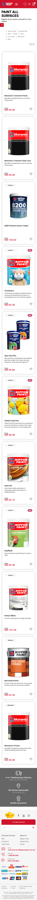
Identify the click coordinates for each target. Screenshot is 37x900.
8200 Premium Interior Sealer (16, 226)
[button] (31, 108)
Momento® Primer (12, 746)
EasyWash (8, 551)
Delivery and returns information (18, 779)
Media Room (24, 841)
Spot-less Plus (10, 356)
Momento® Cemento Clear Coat (17, 161)
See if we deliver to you (18, 792)
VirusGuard (9, 291)
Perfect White (10, 616)
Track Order (5, 844)
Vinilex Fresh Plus (11, 421)
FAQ (2, 839)
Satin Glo (8, 486)
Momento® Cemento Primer (16, 96)
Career (22, 844)
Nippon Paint (24, 839)
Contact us (5, 841)
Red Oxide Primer (11, 681)
